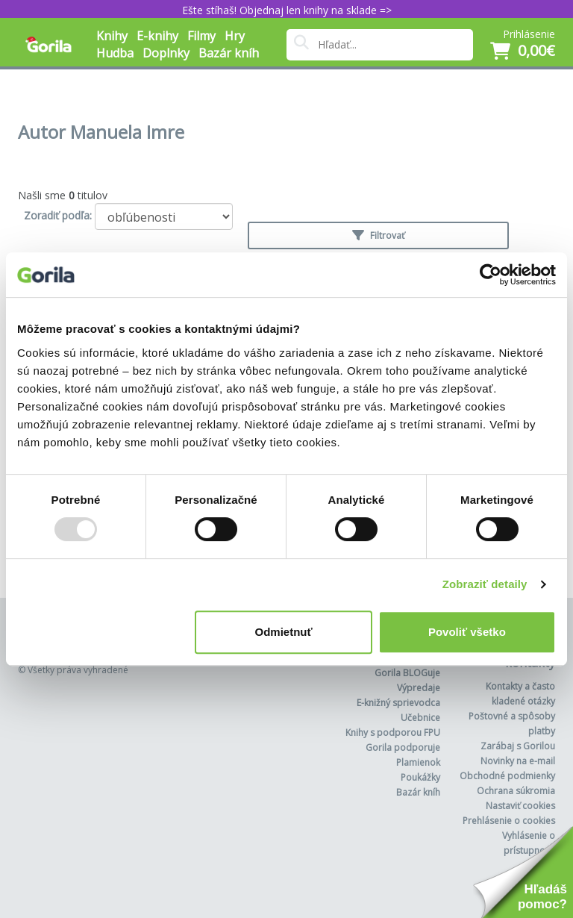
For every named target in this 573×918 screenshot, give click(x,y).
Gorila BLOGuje (407, 672)
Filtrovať (378, 235)
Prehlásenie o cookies (509, 820)
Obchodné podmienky (507, 775)
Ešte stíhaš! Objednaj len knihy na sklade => (287, 10)
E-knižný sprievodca (398, 702)
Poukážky (420, 777)
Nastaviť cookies (520, 805)
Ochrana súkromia (516, 790)
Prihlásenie (529, 34)
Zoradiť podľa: (58, 215)
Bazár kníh (228, 53)
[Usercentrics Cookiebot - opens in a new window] (490, 274)
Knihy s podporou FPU (392, 732)
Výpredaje (418, 687)
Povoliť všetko (467, 631)
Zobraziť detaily (484, 584)
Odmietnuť (284, 631)
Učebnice (420, 717)
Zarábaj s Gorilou (517, 746)
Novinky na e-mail (517, 761)
